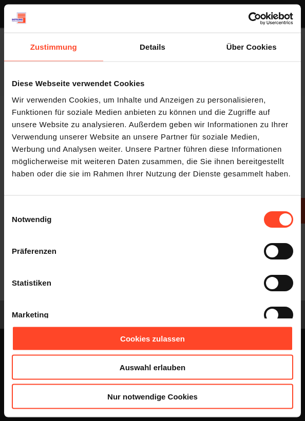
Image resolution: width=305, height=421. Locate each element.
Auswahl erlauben (152, 367)
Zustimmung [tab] (53, 47)
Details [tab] (152, 47)
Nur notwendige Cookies (152, 396)
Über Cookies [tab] (251, 47)
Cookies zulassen (152, 338)
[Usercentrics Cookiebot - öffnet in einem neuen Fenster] (248, 18)
